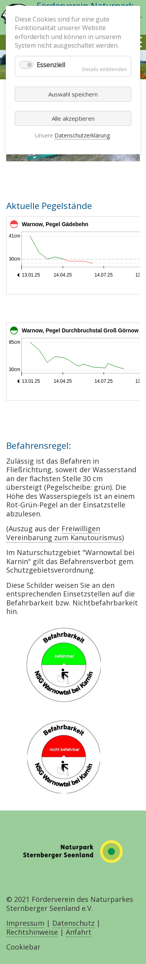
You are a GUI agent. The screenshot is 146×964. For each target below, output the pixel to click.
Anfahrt (78, 932)
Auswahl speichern (73, 94)
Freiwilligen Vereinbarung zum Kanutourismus (64, 533)
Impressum (25, 923)
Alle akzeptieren (73, 118)
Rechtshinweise (32, 932)
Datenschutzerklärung (82, 135)
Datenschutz (73, 923)
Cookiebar (23, 947)
